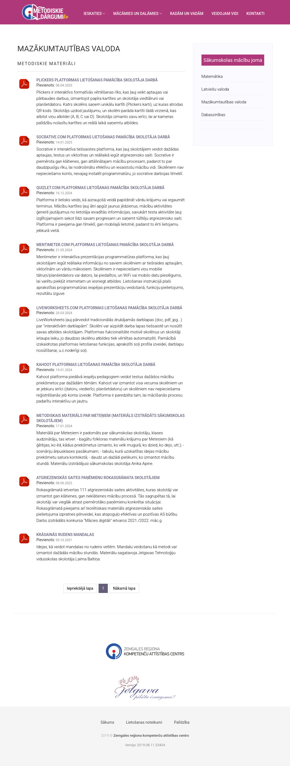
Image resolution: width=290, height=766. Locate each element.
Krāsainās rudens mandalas (65, 534)
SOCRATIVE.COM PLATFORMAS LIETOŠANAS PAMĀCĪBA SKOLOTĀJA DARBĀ (103, 137)
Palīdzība (182, 722)
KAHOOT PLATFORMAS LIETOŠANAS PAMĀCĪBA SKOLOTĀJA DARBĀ (95, 364)
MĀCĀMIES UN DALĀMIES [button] (137, 13)
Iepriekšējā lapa (80, 588)
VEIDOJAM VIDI (225, 13)
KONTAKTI (255, 13)
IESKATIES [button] (94, 13)
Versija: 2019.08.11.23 (142, 745)
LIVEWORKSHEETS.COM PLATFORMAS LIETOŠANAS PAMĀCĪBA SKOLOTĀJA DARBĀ (109, 308)
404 (162, 745)
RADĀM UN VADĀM (186, 13)
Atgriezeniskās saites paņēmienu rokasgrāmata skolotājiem (98, 477)
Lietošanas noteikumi (144, 722)
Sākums (107, 722)
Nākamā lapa (124, 588)
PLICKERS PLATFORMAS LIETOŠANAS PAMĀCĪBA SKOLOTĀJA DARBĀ (96, 80)
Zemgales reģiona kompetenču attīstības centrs (151, 735)
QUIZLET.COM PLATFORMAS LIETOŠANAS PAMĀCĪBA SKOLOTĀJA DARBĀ (100, 188)
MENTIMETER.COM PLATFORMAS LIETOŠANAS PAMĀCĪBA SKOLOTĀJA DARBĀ (105, 244)
